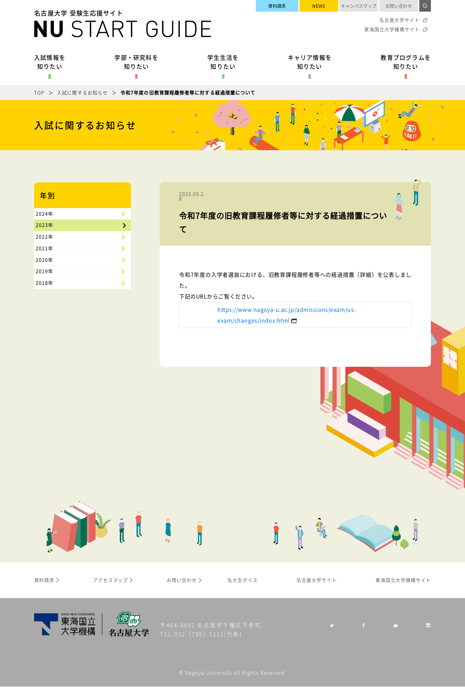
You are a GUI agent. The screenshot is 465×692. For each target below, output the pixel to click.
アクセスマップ (110, 585)
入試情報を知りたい (49, 61)
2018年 (50, 361)
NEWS (319, 6)
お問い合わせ (399, 6)
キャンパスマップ (359, 6)
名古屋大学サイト (399, 20)
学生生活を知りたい (223, 61)
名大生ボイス (242, 585)
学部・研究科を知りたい (136, 61)
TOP (39, 92)
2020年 (50, 314)
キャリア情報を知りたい (310, 61)
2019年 (50, 337)
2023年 (50, 243)
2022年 (50, 267)
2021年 (50, 290)
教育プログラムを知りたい (406, 61)
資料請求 (277, 6)
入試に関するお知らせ (82, 92)
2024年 (50, 220)
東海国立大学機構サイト (392, 29)
